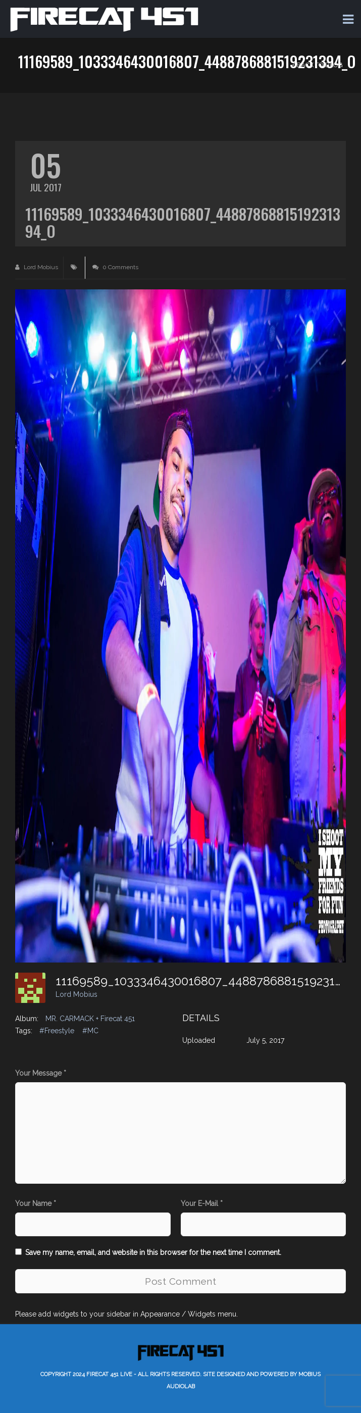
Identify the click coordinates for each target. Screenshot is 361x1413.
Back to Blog (317, 65)
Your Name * (35, 1203)
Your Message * (40, 1073)
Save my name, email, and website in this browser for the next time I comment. (153, 1252)
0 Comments (115, 267)
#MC (90, 1031)
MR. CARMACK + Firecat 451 (90, 1019)
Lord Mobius (36, 267)
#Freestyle (56, 1031)
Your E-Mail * (202, 1203)
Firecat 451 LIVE (109, 1374)
